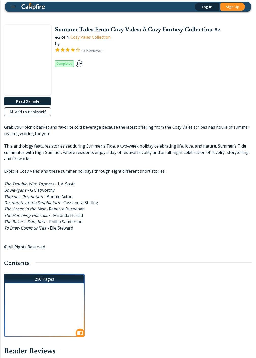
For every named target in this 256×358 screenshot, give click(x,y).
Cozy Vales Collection (90, 37)
